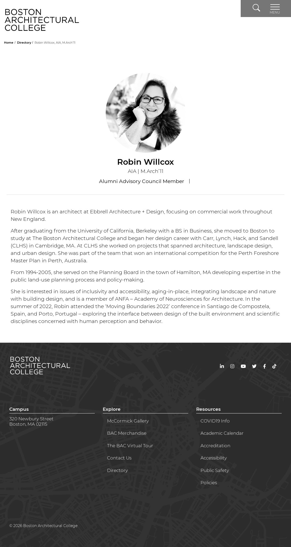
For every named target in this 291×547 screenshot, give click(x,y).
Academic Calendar (222, 433)
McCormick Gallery (128, 421)
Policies (208, 482)
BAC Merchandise (126, 433)
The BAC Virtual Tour (130, 445)
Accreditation (215, 445)
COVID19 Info (215, 421)
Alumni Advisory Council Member (142, 181)
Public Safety (214, 470)
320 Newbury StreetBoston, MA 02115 (31, 421)
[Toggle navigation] (274, 8)
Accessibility (213, 458)
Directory (24, 42)
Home (9, 42)
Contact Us (119, 458)
